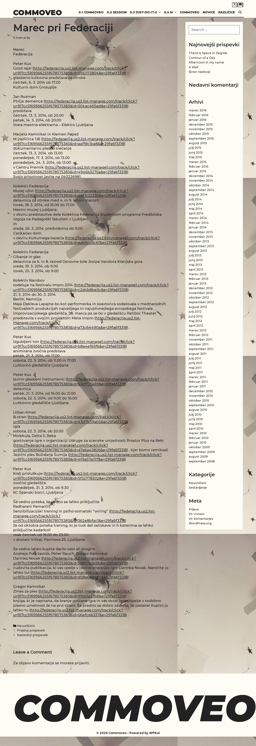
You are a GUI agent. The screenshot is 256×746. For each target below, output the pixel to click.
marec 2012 (198, 330)
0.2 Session (117, 12)
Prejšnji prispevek (31, 630)
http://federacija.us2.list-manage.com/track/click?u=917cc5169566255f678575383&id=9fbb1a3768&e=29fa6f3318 (72, 593)
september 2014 (201, 190)
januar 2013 (197, 283)
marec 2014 (198, 218)
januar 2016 (197, 120)
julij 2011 (195, 358)
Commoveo (37, 12)
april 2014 (196, 213)
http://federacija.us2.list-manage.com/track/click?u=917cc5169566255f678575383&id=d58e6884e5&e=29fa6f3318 (70, 575)
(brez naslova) (199, 72)
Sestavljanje (198, 487)
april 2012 (196, 325)
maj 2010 (195, 424)
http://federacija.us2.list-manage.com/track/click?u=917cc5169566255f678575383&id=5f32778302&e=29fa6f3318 (75, 476)
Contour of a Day (202, 58)
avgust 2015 (198, 143)
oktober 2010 (199, 400)
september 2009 (202, 452)
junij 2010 (196, 419)
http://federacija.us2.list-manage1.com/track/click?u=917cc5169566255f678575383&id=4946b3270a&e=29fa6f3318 (76, 169)
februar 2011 (198, 382)
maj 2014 (195, 209)
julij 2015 (195, 148)
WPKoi (154, 733)
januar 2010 (198, 442)
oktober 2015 (199, 134)
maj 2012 (195, 321)
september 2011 (201, 349)
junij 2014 (196, 204)
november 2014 (201, 180)
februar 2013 (198, 279)
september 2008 (202, 461)
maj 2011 (195, 368)
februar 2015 (198, 166)
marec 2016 (198, 110)
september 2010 (201, 405)
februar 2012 (198, 335)
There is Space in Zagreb (208, 53)
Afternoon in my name (206, 62)
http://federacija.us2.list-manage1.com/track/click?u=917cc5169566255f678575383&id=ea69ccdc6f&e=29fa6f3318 (86, 240)
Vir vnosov (197, 514)
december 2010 (201, 391)
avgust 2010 (198, 410)
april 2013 (196, 269)
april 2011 (196, 372)
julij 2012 (195, 311)
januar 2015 (197, 171)
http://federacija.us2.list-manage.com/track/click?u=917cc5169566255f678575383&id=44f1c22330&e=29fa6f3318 (70, 193)
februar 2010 (198, 438)
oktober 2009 (199, 447)
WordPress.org (200, 523)
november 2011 (200, 339)
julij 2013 (195, 255)
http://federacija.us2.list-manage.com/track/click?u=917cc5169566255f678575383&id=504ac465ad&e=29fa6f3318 (75, 103)
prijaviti (82, 663)
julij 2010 (195, 414)
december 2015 (201, 124)
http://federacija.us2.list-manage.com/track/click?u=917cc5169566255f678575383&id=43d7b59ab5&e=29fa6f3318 (70, 419)
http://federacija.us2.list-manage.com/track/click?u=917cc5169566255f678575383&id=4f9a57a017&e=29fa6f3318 (87, 457)
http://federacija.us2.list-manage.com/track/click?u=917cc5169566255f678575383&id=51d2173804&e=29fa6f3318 (69, 70)
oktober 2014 (199, 185)
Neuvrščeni (26, 626)
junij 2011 (195, 363)
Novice (209, 12)
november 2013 (201, 237)
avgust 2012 (198, 307)
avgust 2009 (198, 456)
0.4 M (171, 12)
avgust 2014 (198, 194)
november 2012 (201, 293)
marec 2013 (198, 274)
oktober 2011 (198, 344)
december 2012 (201, 288)
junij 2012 (196, 316)
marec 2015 (197, 162)
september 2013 (201, 246)
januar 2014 (198, 227)
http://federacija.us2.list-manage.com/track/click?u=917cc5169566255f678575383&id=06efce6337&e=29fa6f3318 (69, 612)
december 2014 (201, 176)
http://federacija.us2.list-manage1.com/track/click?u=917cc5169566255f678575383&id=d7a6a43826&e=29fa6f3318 (70, 447)
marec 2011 (197, 377)
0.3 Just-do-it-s (146, 12)
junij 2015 (196, 152)
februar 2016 (198, 115)
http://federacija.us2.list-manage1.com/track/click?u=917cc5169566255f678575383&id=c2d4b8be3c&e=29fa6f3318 (91, 287)
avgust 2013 (198, 251)
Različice (226, 12)
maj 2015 (195, 157)
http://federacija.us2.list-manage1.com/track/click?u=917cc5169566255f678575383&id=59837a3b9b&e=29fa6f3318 (74, 560)
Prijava (194, 509)
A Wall (193, 67)
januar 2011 (197, 386)
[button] (159, 12)
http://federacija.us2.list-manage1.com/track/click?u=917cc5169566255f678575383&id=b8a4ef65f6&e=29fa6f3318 (74, 344)
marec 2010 (198, 433)
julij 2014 (195, 199)
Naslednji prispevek (32, 635)
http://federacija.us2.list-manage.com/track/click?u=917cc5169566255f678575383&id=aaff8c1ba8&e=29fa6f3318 (74, 141)
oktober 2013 (199, 241)
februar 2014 (199, 223)
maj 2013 (195, 265)
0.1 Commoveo (91, 12)
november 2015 (201, 129)
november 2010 (201, 396)
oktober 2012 (199, 297)
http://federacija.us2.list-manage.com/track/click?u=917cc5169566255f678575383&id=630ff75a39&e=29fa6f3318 (86, 381)
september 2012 (201, 302)
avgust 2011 (198, 354)
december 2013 (201, 232)
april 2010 (196, 428)
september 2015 (201, 138)
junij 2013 (196, 260)
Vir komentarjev (201, 519)
